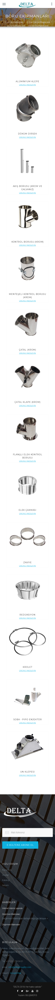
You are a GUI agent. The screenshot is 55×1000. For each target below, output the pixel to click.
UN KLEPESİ (27, 771)
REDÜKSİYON (27, 614)
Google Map (15, 973)
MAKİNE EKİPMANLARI (40, 33)
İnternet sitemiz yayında (12, 908)
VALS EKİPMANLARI (16, 26)
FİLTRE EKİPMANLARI (38, 26)
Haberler (9, 902)
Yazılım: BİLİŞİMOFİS (27, 995)
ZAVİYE (27, 562)
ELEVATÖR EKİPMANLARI (38, 22)
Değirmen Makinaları (11, 914)
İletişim (5, 885)
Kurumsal (6, 870)
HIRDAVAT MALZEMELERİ (15, 33)
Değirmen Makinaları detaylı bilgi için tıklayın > (25, 918)
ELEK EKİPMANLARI (14, 22)
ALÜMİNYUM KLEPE (27, 81)
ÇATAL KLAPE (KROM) (27, 402)
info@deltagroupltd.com (20, 967)
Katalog (5, 880)
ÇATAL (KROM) (27, 349)
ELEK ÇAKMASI (27, 510)
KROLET (27, 667)
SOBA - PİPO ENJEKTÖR (27, 719)
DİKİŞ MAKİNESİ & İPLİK (39, 29)
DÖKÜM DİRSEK (27, 133)
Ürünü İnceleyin (27, 85)
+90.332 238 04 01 (14, 961)
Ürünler (5, 875)
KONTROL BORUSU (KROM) (27, 242)
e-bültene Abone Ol (20, 845)
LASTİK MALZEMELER (15, 29)
